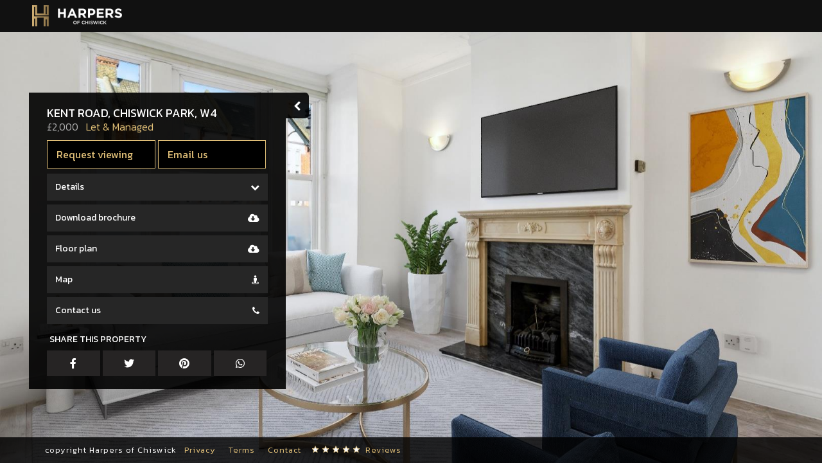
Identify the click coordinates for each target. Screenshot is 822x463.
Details (69, 187)
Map (64, 279)
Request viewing (95, 154)
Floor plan (76, 248)
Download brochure (95, 217)
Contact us (78, 310)
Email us (187, 154)
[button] (29, 424)
